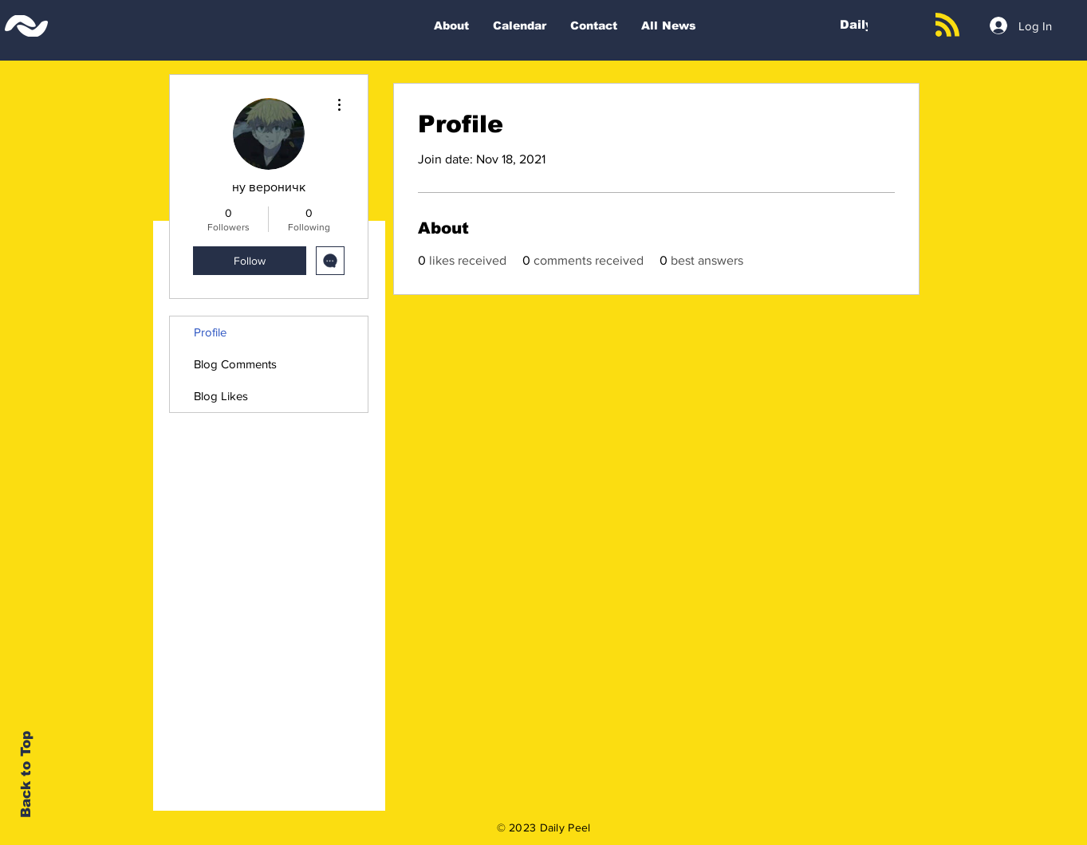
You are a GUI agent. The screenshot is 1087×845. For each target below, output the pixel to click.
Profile (210, 332)
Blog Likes (221, 396)
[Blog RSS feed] (947, 25)
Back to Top (25, 774)
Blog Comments (235, 364)
